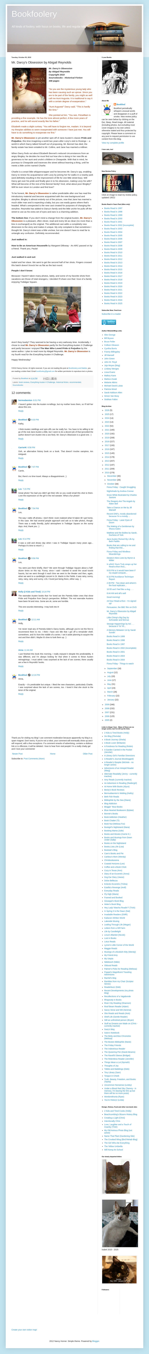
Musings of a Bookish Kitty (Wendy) (120, 952)
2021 (107, 430)
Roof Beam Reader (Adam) (116, 1006)
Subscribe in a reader (111, 314)
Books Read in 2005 (113, 235)
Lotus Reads (110, 941)
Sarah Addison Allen (113, 392)
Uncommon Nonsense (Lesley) (118, 1085)
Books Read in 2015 (113, 269)
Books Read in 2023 (113, 296)
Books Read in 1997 (113, 208)
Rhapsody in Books (113, 1000)
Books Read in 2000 (113, 218)
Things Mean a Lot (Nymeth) (117, 1062)
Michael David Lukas (113, 386)
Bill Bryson (109, 338)
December (112, 476)
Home (52, 754)
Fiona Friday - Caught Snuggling (121, 487)
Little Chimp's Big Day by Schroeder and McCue (118, 618)
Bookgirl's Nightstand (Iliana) (117, 827)
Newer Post (17, 754)
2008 (107, 708)
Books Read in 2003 (113, 229)
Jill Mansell (109, 355)
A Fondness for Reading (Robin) (118, 746)
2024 (107, 418)
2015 (107, 453)
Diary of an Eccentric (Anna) (116, 874)
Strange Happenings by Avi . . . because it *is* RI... (120, 625)
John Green (109, 358)
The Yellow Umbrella (113, 1146)
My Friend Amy (111, 955)
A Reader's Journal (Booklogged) (119, 759)
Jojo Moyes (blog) (112, 365)
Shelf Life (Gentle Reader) (116, 1017)
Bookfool (22, 420)
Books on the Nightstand (115, 843)
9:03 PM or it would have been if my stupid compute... (121, 571)
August (110, 672)
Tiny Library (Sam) (112, 1072)
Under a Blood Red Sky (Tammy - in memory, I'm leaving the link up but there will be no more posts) (120, 1090)
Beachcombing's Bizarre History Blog (120, 1114)
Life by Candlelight (112, 931)
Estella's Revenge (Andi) (115, 887)
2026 (107, 410)
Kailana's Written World (114, 918)
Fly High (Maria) (111, 894)
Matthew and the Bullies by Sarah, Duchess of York (122, 534)
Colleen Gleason (111, 345)
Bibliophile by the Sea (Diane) (117, 800)
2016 (107, 449)
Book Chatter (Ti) (111, 820)
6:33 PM (35, 420)
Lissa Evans (109, 372)
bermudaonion (25, 400)
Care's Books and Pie (113, 853)
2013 (107, 461)
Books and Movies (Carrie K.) (117, 834)
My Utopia (108, 958)
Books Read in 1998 (113, 212)
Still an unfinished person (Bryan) (119, 1020)
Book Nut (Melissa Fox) (114, 824)
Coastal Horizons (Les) (114, 863)
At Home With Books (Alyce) (117, 786)
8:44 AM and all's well (116, 593)
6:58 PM (31, 447)
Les (20, 489)
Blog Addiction (110, 803)
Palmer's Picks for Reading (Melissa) (120, 969)
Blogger (95, 1341)
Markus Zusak (110, 379)
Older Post (87, 754)
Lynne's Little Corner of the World (119, 945)
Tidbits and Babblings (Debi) (116, 1069)
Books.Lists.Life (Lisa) (114, 846)
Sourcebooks (18, 385)
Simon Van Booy (111, 396)
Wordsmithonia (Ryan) (114, 1097)
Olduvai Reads (110, 965)
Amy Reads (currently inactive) (118, 780)
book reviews (24, 382)
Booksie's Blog (110, 850)
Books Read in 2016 (113, 273)
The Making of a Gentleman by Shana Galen (120, 527)
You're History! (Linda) (114, 1100)
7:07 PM (35, 467)
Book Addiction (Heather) (115, 817)
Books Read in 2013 (113, 262)
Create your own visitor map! (24, 1330)
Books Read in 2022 (113, 293)
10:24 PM (46, 592)
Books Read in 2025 (113, 303)
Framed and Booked (113, 897)
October (111, 484)
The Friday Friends (112, 1045)
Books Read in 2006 (113, 239)
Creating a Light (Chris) (114, 1118)
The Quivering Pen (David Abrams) (119, 1052)
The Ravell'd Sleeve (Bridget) (117, 1055)
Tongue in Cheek (111, 1076)
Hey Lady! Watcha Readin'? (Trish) (119, 908)
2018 (107, 441)
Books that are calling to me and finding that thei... (121, 546)
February (111, 696)
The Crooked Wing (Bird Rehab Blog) (121, 1139)
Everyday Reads (111, 891)
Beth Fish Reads (111, 797)
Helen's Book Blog (112, 904)
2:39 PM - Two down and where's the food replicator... (121, 584)
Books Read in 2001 (113, 222)
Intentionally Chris (112, 1121)
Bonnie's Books (111, 814)
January (111, 700)
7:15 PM (26, 489)
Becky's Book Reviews (114, 790)
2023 (107, 422)
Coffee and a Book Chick (115, 867)
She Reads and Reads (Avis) (117, 1013)
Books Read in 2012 (113, 259)
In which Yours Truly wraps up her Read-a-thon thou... (122, 565)
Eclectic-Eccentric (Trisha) (116, 884)
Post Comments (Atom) (34, 758)
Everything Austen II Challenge (43, 382)
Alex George (109, 335)
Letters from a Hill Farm (114, 928)
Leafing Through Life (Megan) (117, 924)
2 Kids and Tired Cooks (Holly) (117, 1111)
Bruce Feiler (109, 341)
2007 (107, 712)
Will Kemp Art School (113, 1150)
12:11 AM (35, 619)
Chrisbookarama (111, 860)
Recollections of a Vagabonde (117, 996)
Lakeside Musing (111, 921)
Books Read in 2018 (113, 279)
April (109, 688)
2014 (107, 457)
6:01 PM (37, 400)
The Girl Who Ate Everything (117, 1143)
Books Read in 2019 (113, 283)
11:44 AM (28, 650)
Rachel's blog (110, 978)
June (109, 680)
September (112, 668)
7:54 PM (35, 508)
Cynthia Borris (110, 348)
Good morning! (113, 597)
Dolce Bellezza (111, 880)
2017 (107, 445)
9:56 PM (35, 558)
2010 (107, 472)
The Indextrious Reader (114, 1049)
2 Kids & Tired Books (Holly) (116, 733)
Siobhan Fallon (111, 399)
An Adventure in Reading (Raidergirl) (120, 783)
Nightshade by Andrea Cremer (120, 491)
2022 (107, 426)
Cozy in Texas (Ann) (113, 870)
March (110, 692)
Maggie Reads (110, 948)
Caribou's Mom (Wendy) (115, 857)
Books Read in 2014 (113, 266)
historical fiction (62, 382)
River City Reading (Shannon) (117, 1003)
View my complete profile (113, 143)
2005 (107, 720)
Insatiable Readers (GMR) (116, 914)
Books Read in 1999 (113, 215)
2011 (107, 469)
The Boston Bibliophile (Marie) (117, 1042)
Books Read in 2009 (113, 249)
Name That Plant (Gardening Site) (119, 1136)
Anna (20, 650)
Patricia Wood (110, 389)
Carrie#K (22, 447)
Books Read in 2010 (113, 252)
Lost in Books (110, 938)
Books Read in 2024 (113, 300)
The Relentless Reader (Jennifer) (119, 1059)
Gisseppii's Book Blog (114, 901)
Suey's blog (109, 1029)
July (109, 676)
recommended (75, 382)
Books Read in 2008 (113, 245)
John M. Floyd (110, 362)
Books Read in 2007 (113, 242)
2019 (107, 437)
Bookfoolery (34, 14)
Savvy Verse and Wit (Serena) (117, 1010)
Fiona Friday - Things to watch (120, 663)
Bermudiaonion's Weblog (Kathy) (119, 793)
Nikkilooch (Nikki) (112, 962)
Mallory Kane (110, 375)
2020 (107, 434)
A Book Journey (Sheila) (115, 739)
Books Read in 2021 (113, 290)
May (109, 684)
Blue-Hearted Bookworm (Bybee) (119, 810)
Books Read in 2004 (113, 232)
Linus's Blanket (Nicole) (114, 935)
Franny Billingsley (112, 352)
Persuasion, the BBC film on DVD (122, 607)
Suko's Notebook (111, 1033)
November (112, 480)
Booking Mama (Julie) (114, 830)
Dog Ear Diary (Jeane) (114, 877)
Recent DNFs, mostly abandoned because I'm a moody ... (121, 515)
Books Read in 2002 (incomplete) (119, 225)
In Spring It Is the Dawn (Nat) (117, 911)
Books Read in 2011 (113, 256)
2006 (107, 716)
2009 (107, 704)
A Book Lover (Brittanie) (115, 743)
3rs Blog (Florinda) (112, 736)
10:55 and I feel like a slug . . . (120, 589)
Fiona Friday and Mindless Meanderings (118, 552)
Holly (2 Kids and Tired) (29, 592)
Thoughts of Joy (111, 1066)
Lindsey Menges (111, 369)
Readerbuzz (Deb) (112, 987)
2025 (107, 414)
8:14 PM (26, 539)
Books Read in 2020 (113, 286)
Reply (20, 411)
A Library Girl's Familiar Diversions (119, 755)
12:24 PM (35, 675)
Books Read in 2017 (113, 276)
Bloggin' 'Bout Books (113, 807)
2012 (107, 465)
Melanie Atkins (110, 382)
